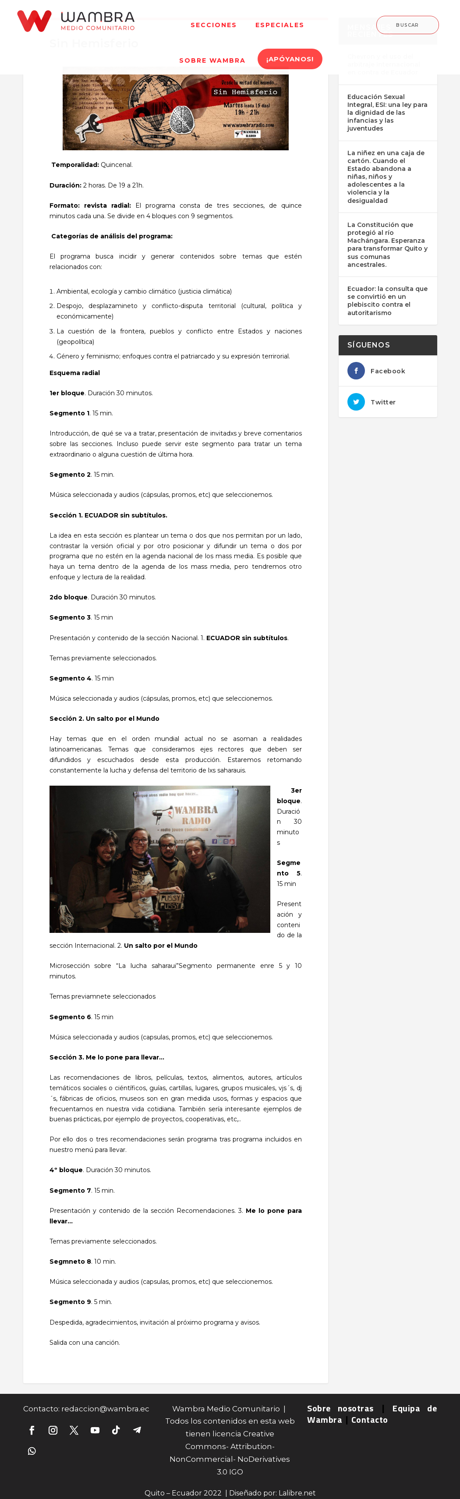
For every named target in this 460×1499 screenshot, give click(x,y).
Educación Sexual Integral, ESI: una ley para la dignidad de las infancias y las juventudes (387, 113)
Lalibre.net (297, 1493)
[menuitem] (214, 19)
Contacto (369, 1419)
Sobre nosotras (340, 1408)
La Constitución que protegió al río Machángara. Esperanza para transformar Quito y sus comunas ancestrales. (387, 245)
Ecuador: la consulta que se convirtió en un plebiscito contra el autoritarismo (387, 301)
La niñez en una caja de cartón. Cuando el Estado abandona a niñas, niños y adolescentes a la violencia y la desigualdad (386, 177)
